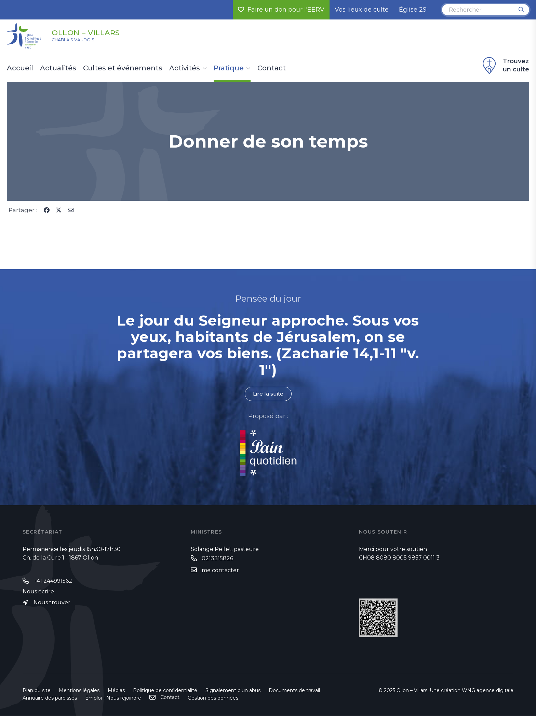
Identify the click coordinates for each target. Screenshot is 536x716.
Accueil (20, 68)
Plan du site (37, 691)
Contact (271, 68)
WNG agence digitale (487, 691)
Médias (116, 691)
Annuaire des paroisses (50, 698)
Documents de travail (294, 691)
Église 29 (413, 9)
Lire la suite (268, 394)
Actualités (58, 68)
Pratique (229, 68)
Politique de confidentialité (165, 691)
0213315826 (217, 558)
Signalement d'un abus (232, 691)
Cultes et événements (122, 68)
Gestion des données (213, 698)
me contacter (220, 570)
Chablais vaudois (80, 41)
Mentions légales (79, 691)
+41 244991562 (53, 581)
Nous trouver (52, 603)
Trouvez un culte (505, 65)
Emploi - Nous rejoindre (113, 698)
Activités (184, 68)
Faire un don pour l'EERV (281, 9)
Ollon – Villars (97, 31)
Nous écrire (38, 592)
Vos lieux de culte (362, 9)
